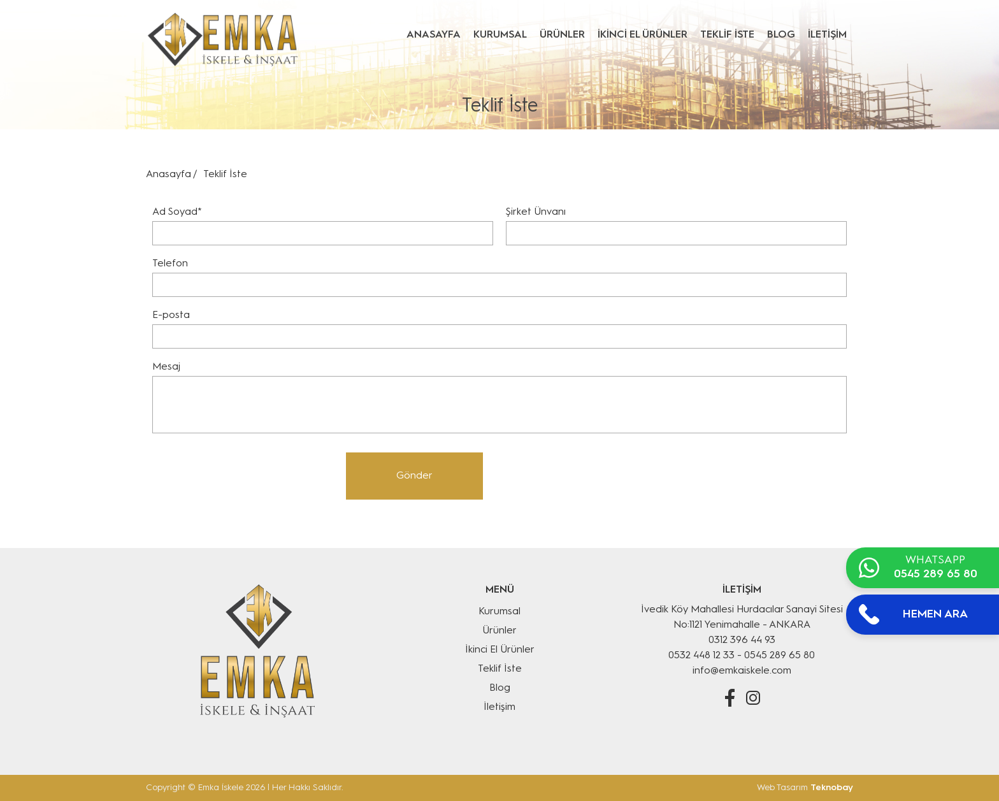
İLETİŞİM (827, 35)
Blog (499, 688)
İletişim (499, 707)
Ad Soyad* (177, 212)
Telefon (170, 264)
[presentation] (243, 477)
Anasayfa (168, 175)
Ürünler (499, 631)
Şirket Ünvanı (536, 212)
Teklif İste (500, 669)
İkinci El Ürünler (500, 650)
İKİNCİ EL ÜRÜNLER (642, 35)
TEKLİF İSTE (727, 35)
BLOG (781, 35)
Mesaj (166, 367)
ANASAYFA (433, 35)
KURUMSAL (500, 35)
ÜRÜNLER (562, 35)
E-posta (171, 315)
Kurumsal (499, 612)
